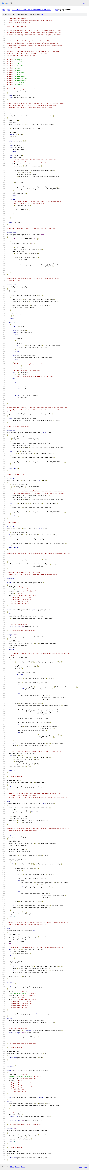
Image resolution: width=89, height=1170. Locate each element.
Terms (23, 1167)
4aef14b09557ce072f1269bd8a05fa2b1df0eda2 (31, 9)
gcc (8, 9)
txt (80, 1167)
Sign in (85, 3)
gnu (3, 9)
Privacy (17, 1167)
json (85, 1167)
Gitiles (12, 1167)
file (42, 14)
